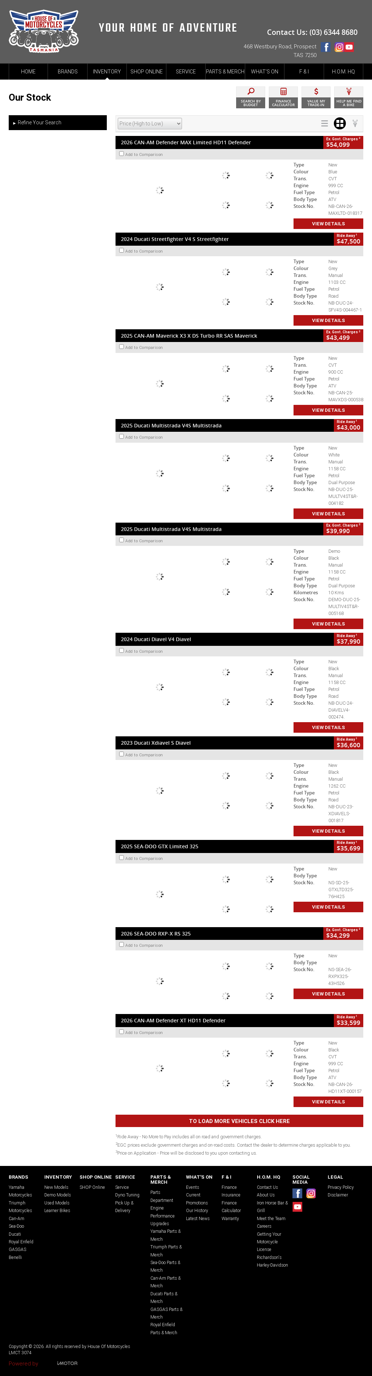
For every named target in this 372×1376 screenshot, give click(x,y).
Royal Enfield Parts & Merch (163, 1328)
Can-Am (16, 1218)
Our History (197, 1210)
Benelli (15, 1257)
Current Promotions (197, 1198)
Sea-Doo (16, 1226)
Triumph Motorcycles (20, 1206)
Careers (264, 1226)
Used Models (56, 1203)
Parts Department (161, 1196)
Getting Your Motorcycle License (269, 1241)
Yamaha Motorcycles (20, 1191)
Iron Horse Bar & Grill (272, 1206)
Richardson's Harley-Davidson (272, 1261)
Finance (229, 1187)
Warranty (230, 1218)
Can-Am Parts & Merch (165, 1281)
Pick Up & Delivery (124, 1206)
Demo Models (57, 1195)
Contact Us (267, 1187)
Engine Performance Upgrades (162, 1215)
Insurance (231, 1195)
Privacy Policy (341, 1187)
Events (192, 1187)
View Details (328, 224)
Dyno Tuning (127, 1195)
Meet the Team (271, 1218)
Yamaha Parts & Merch (165, 1235)
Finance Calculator (231, 1206)
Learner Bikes (57, 1210)
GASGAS (17, 1249)
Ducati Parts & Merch (163, 1297)
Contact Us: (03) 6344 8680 (312, 32)
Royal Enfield (21, 1241)
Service (122, 1187)
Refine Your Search (36, 123)
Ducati (15, 1234)
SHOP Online (92, 1187)
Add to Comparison (144, 154)
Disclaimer (338, 1195)
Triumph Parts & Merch (166, 1250)
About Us (266, 1195)
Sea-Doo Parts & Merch (165, 1266)
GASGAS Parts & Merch (166, 1313)
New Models (56, 1187)
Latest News (198, 1218)
